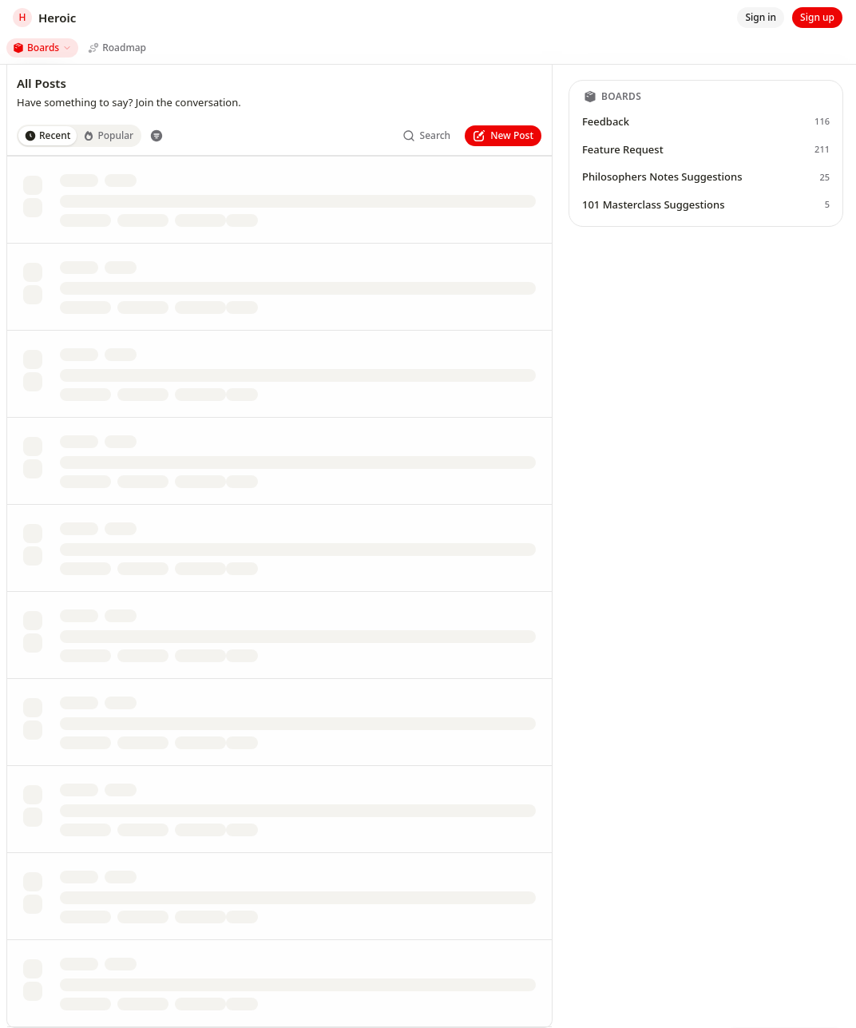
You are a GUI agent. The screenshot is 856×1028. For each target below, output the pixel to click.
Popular (108, 135)
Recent (47, 135)
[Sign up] (817, 17)
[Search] (427, 136)
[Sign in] (760, 17)
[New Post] (503, 136)
